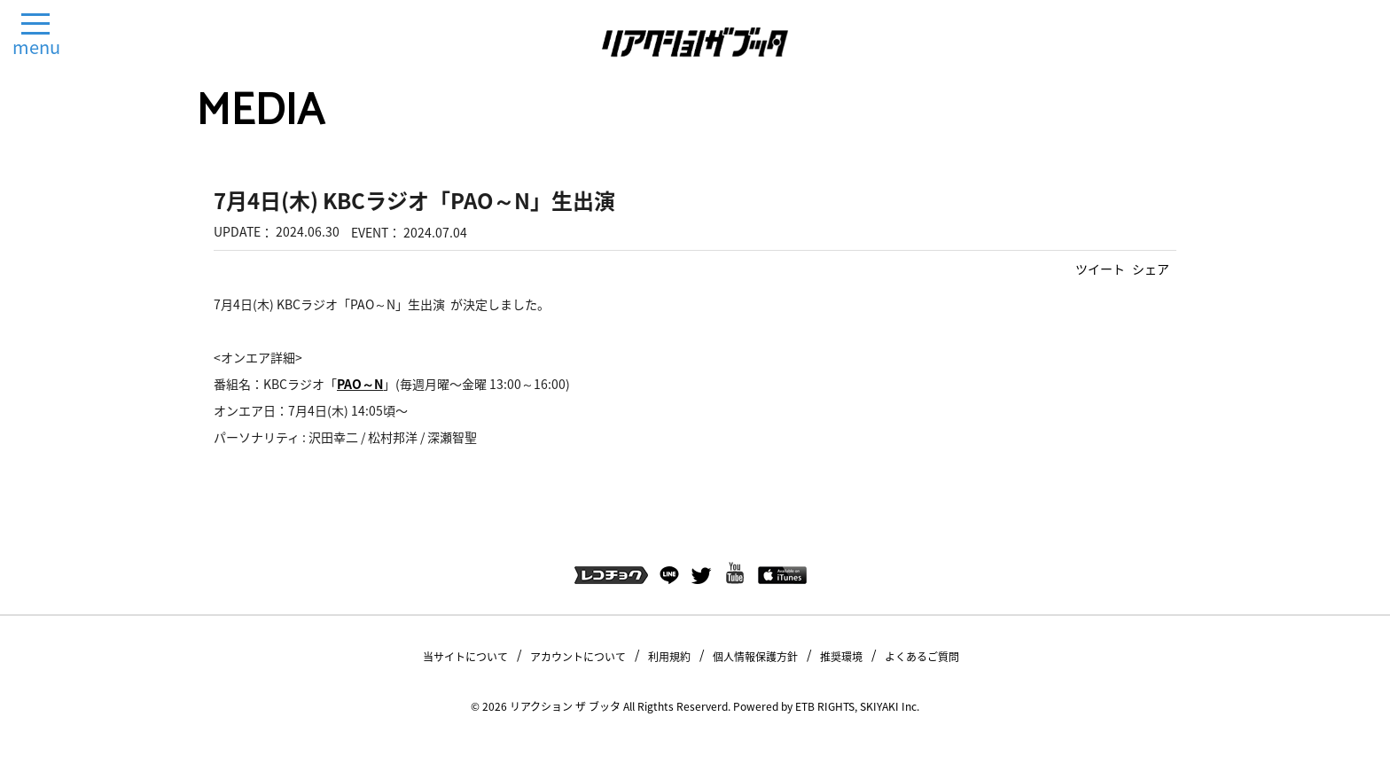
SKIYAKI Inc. (889, 706)
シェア (1150, 268)
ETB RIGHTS (825, 706)
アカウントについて (578, 657)
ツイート (1100, 268)
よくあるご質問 (922, 657)
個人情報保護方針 (755, 657)
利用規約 (669, 657)
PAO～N (360, 384)
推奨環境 (841, 657)
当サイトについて (465, 657)
